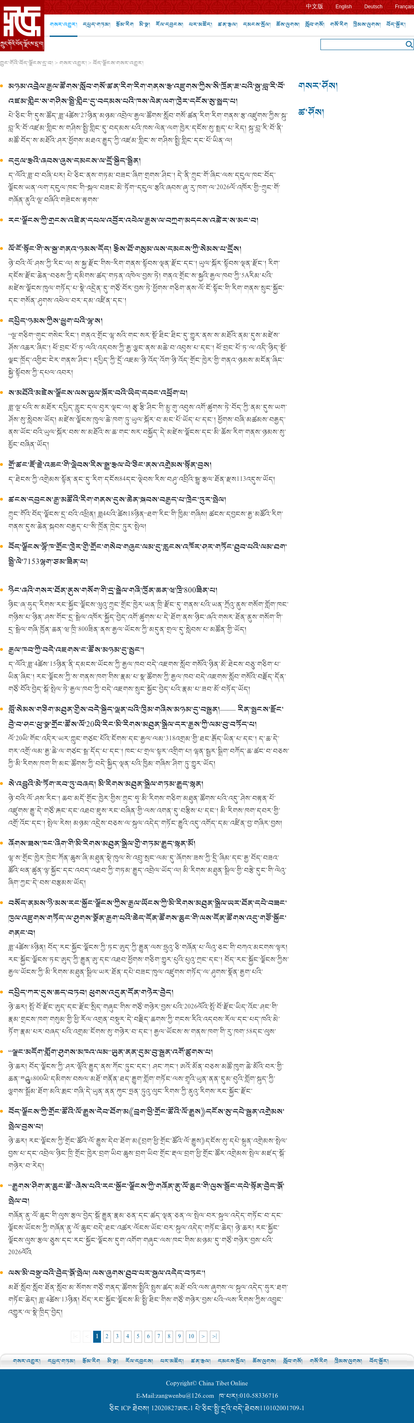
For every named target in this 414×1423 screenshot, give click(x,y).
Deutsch (373, 7)
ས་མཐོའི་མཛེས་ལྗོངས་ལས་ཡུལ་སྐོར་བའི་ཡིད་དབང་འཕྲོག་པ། (98, 393)
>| (214, 1336)
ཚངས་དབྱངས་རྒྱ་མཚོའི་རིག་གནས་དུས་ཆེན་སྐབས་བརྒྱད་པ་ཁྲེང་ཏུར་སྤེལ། (117, 500)
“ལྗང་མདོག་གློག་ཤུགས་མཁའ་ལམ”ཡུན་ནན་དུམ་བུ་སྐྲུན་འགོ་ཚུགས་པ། (110, 1052)
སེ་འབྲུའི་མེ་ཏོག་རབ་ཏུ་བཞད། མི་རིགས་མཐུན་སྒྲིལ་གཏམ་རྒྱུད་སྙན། (105, 784)
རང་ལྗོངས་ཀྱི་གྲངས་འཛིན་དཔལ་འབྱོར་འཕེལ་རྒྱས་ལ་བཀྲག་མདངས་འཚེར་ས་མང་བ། (133, 221)
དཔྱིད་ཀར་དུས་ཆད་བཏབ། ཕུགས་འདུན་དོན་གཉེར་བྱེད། (90, 993)
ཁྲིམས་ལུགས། (367, 24)
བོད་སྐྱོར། (396, 24)
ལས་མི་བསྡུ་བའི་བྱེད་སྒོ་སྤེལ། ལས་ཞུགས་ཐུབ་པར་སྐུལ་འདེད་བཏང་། (106, 1273)
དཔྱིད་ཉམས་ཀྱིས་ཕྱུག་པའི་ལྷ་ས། (55, 321)
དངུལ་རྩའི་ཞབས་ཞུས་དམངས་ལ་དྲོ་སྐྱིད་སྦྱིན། (74, 161)
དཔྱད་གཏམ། (97, 24)
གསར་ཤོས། (318, 86)
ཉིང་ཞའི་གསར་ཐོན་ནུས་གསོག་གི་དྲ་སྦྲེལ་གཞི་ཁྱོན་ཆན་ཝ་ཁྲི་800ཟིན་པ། (112, 591)
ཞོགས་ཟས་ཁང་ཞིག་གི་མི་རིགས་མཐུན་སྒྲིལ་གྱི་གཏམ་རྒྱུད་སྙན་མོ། (101, 844)
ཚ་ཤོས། (311, 113)
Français (404, 7)
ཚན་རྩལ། (228, 24)
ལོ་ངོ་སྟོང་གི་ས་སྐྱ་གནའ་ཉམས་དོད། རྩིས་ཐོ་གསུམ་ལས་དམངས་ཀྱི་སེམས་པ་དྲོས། (124, 249)
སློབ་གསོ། (315, 24)
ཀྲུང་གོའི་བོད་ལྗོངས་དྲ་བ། (26, 63)
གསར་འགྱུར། (63, 24)
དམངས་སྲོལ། (257, 24)
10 (191, 1336)
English (344, 7)
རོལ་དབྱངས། (169, 24)
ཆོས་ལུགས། (288, 24)
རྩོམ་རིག (125, 24)
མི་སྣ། (144, 24)
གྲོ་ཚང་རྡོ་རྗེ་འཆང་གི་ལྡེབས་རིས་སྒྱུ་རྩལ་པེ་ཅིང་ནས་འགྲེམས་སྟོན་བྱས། (110, 465)
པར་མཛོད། (200, 24)
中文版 (314, 6)
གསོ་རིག (339, 24)
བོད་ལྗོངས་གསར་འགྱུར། (118, 63)
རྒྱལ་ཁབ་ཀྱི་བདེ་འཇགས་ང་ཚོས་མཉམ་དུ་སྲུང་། (76, 650)
